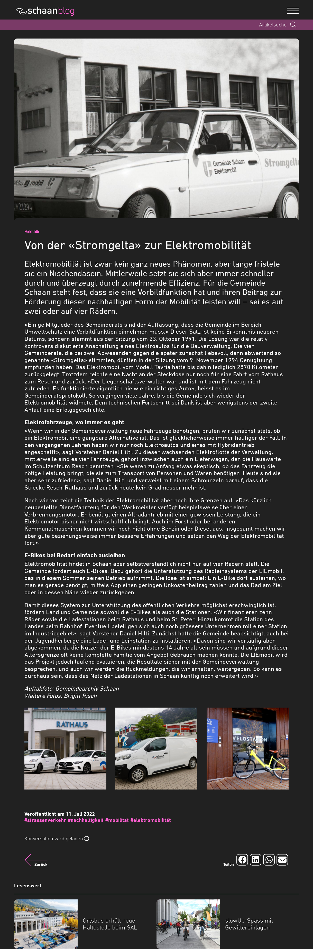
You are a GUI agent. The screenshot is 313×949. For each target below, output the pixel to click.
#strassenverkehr (45, 820)
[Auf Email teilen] (282, 860)
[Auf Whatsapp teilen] (269, 860)
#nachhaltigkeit (86, 820)
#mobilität (117, 820)
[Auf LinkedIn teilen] (255, 860)
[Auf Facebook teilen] (242, 860)
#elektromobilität (151, 820)
